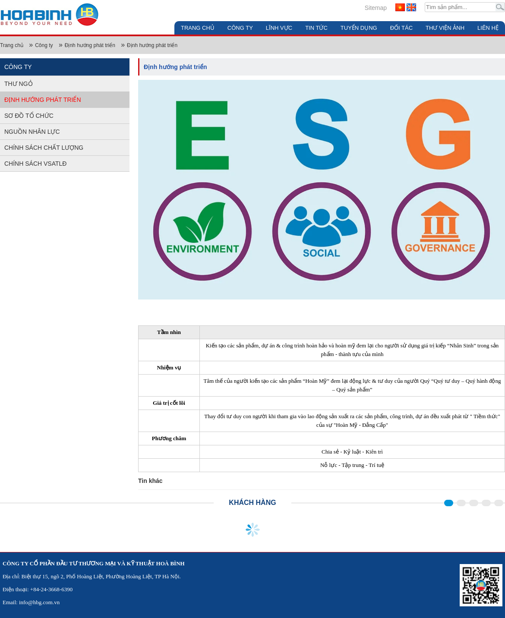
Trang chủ (198, 28)
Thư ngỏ (18, 83)
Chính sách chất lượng (43, 147)
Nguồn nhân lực (32, 131)
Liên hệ (488, 28)
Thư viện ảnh (445, 28)
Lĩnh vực (279, 28)
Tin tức (316, 28)
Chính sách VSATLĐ (35, 163)
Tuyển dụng (359, 28)
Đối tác (401, 28)
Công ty (240, 28)
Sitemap (376, 7)
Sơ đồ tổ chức (29, 115)
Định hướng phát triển (90, 45)
